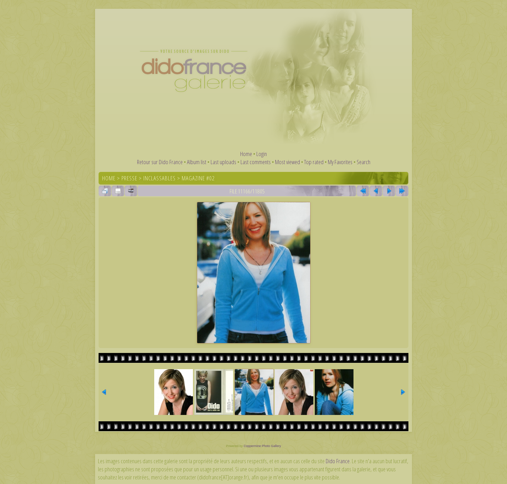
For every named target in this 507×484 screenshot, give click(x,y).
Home (246, 154)
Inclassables (159, 178)
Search (363, 162)
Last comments (255, 162)
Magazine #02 (198, 178)
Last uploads (223, 162)
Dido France (338, 461)
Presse (129, 178)
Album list (196, 162)
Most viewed (287, 162)
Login (261, 154)
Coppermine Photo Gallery (262, 446)
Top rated (314, 162)
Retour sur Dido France (160, 162)
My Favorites (340, 162)
